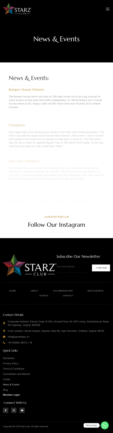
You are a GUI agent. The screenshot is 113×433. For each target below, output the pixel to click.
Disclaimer (9, 358)
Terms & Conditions (13, 368)
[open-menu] (107, 9)
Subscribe (101, 268)
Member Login (11, 394)
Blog (5, 389)
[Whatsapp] (105, 425)
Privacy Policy (11, 363)
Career (6, 379)
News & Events (11, 384)
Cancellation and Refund (16, 373)
